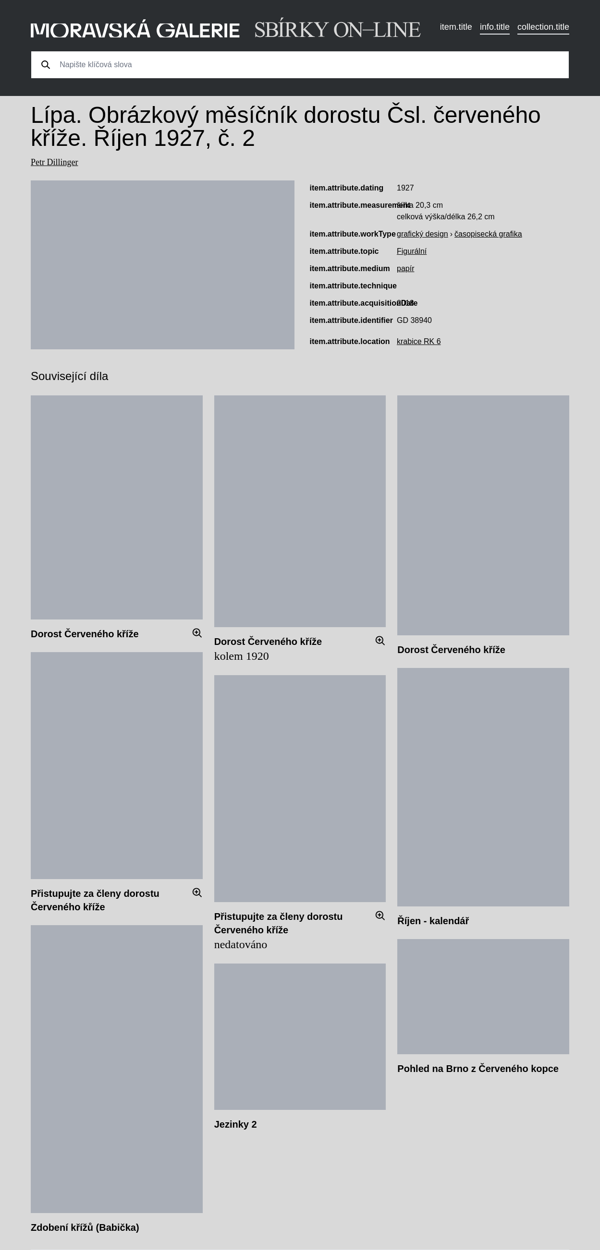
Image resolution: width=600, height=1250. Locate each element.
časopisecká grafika (488, 234)
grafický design (422, 234)
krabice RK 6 (419, 341)
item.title (456, 27)
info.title (495, 27)
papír (405, 268)
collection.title (543, 27)
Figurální (412, 251)
